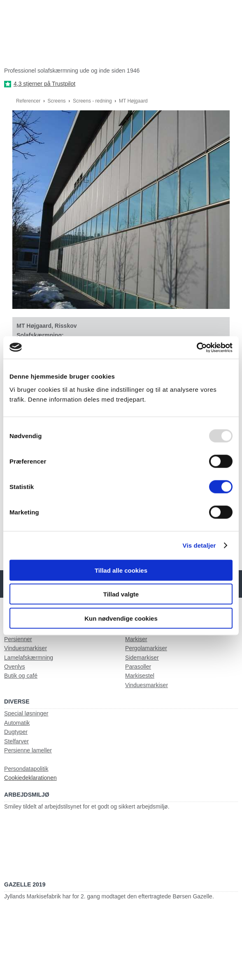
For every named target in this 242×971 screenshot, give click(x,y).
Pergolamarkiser (146, 648)
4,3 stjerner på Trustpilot (44, 83)
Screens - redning (93, 101)
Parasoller (138, 666)
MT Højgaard (133, 101)
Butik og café (20, 675)
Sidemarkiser (142, 657)
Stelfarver (16, 741)
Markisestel (139, 675)
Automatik (17, 723)
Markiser (136, 639)
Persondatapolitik (26, 768)
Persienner (18, 639)
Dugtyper (16, 732)
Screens (57, 101)
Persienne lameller (28, 750)
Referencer (29, 101)
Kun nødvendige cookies (121, 618)
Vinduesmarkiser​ (146, 685)
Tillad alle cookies (121, 570)
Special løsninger (26, 713)
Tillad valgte (121, 594)
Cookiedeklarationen (30, 778)
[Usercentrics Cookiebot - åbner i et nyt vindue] (197, 347)
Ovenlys (14, 666)
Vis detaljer (199, 545)
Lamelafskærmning (28, 657)
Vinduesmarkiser (25, 648)
